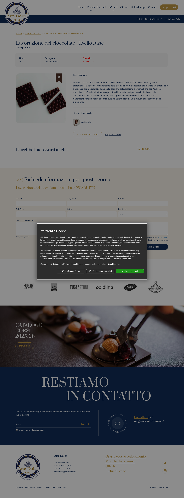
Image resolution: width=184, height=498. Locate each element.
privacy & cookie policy (111, 264)
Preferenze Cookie (71, 271)
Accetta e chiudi (130, 271)
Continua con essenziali (100, 271)
